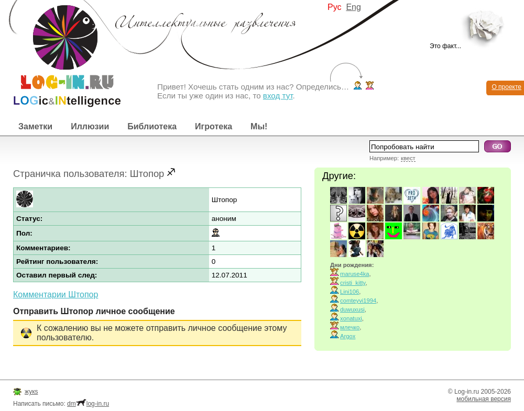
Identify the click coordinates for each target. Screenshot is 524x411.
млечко (349, 327)
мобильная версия (483, 399)
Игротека (213, 126)
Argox (347, 336)
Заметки (35, 126)
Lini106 (349, 291)
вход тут (278, 95)
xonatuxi (351, 318)
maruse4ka (354, 274)
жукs (31, 391)
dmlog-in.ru (88, 403)
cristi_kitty (352, 283)
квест (408, 158)
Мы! (258, 126)
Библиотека (152, 126)
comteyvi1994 (358, 300)
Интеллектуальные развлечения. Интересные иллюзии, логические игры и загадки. (60, 53)
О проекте (506, 87)
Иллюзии (90, 126)
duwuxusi (352, 309)
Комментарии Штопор (55, 294)
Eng (353, 7)
